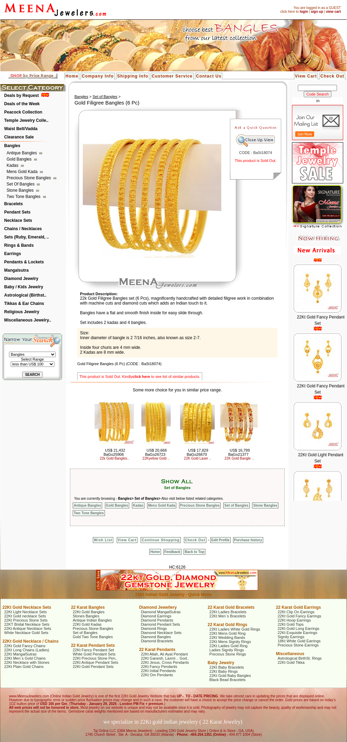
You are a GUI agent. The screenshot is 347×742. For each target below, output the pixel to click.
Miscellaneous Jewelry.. (27, 320)
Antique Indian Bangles (92, 620)
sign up (317, 11)
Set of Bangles (21, 184)
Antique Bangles (22, 153)
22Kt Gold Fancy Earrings (299, 616)
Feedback (172, 552)
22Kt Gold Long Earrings (298, 628)
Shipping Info (132, 76)
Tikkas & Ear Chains (24, 303)
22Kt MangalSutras (20, 654)
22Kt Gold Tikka (291, 662)
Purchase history (248, 540)
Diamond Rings (154, 628)
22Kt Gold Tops (291, 624)
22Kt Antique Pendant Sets (95, 662)
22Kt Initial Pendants (158, 671)
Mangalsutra (16, 270)
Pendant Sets (17, 212)
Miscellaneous (290, 653)
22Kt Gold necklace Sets (25, 616)
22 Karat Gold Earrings (298, 607)
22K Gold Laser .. (197, 458)
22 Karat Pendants (157, 649)
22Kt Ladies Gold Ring (229, 646)
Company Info (98, 76)
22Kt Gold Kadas (87, 624)
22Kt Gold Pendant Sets (93, 666)
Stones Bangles (86, 616)
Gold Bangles (20, 159)
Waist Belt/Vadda (20, 128)
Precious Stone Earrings (298, 645)
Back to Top (194, 552)
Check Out (332, 76)
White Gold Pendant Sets (94, 654)
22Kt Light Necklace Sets (25, 612)
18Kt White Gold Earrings (299, 641)
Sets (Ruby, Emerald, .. (26, 237)
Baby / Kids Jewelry (23, 286)
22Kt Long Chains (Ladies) (26, 650)
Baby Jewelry (221, 662)
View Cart (306, 76)
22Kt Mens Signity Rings (230, 642)
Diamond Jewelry (21, 278)
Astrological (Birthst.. (25, 295)
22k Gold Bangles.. (114, 458)
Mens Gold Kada (23, 171)
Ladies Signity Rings (227, 650)
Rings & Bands (19, 245)
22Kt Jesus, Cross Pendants (165, 662)
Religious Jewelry (21, 311)
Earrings (12, 253)
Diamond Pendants (157, 620)
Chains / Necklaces (23, 228)
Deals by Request (21, 95)
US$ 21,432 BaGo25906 (114, 452)
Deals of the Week (21, 103)
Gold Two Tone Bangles (93, 637)
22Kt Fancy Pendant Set (93, 650)
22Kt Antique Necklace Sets (27, 628)
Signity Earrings (291, 637)
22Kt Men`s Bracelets (228, 616)
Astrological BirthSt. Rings (300, 658)
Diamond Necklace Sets (161, 633)
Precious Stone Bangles (29, 177)
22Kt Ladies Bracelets (228, 612)
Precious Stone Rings (228, 654)
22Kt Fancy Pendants (159, 666)
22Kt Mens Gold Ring (228, 633)
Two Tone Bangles (24, 196)
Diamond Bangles (156, 637)
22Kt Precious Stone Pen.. (95, 658)
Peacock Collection (23, 112)
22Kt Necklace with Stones (27, 662)
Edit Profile (220, 540)
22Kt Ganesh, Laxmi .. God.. (165, 658)
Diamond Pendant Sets (160, 624)
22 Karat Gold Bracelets (231, 607)
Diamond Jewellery (158, 607)
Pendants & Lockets (24, 262)
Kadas (13, 165)
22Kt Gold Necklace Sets (26, 607)
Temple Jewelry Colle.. (26, 120)
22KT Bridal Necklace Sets (27, 624)
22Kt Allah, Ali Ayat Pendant (164, 654)
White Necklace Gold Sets (26, 633)
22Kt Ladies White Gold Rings (235, 629)
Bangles (12, 145)
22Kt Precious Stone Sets (25, 620)
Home (71, 76)
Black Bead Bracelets (228, 680)
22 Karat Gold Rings (228, 624)
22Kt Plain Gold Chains (24, 666)
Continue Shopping (160, 540)
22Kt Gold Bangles (89, 612)
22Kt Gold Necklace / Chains (30, 641)
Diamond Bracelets (157, 641)
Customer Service (172, 76)
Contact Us (208, 76)
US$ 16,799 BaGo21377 (239, 452)
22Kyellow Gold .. (155, 458)
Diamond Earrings (156, 616)
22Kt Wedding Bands (227, 637)
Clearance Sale (19, 137)
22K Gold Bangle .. (238, 458)
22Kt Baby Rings (224, 671)
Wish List (103, 540)
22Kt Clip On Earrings (296, 612)
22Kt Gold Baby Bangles (230, 675)
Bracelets (13, 203)
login (304, 11)
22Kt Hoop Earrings (294, 620)
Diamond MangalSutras (161, 612)
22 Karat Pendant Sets (93, 645)
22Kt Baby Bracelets (227, 667)
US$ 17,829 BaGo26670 (197, 452)
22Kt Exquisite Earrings (297, 633)
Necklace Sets (18, 220)
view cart (333, 11)
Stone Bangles (21, 190)
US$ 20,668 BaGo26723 (156, 452)
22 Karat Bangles (88, 607)
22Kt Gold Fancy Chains (24, 646)
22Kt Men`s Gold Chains (25, 658)
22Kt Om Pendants (157, 675)
